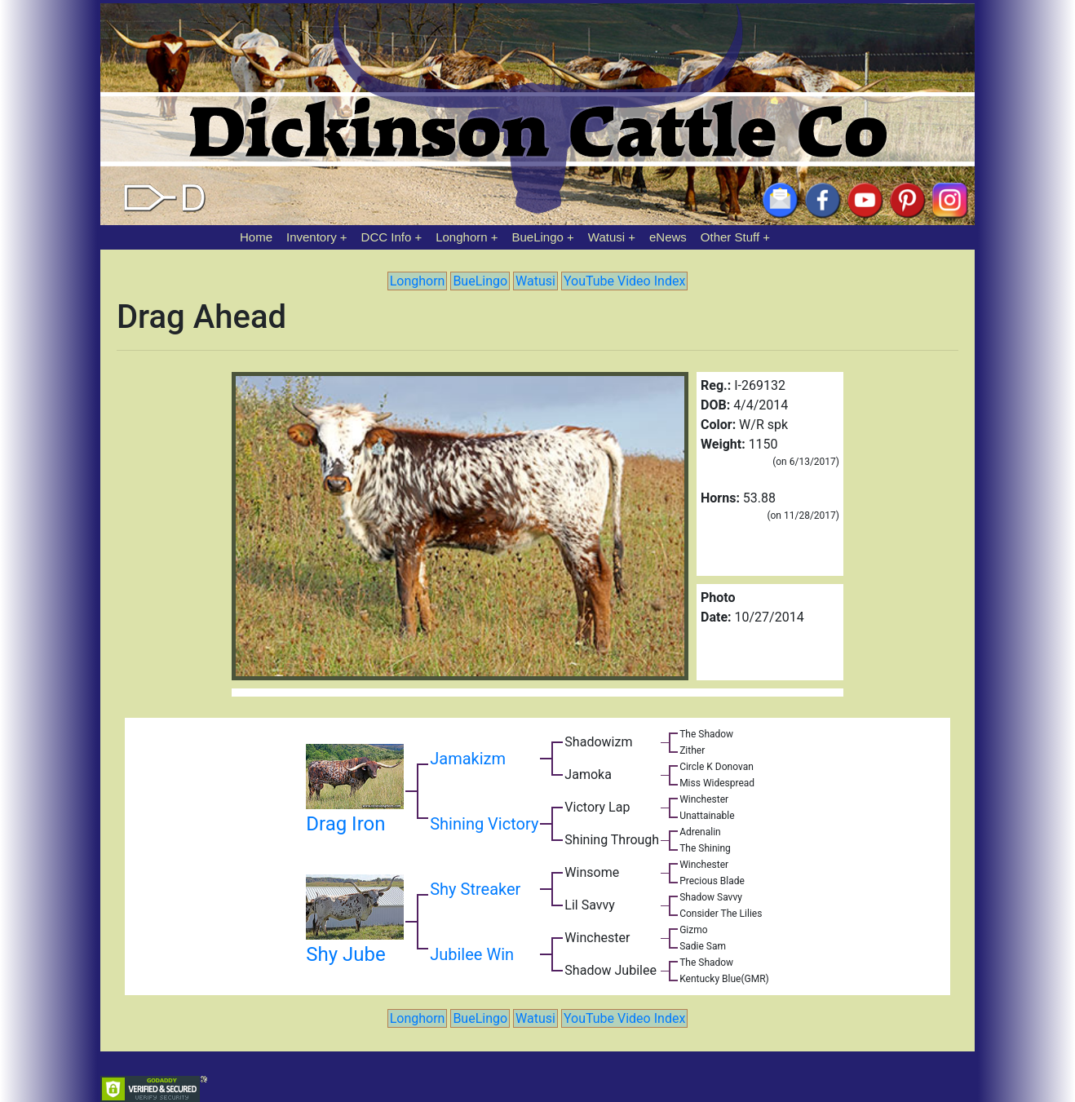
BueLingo (538, 237)
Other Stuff (730, 237)
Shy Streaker (475, 889)
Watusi (606, 237)
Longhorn (461, 237)
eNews (668, 237)
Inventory (311, 237)
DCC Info (386, 237)
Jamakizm (468, 758)
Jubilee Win (472, 954)
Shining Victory (484, 824)
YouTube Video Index (624, 281)
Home (256, 237)
